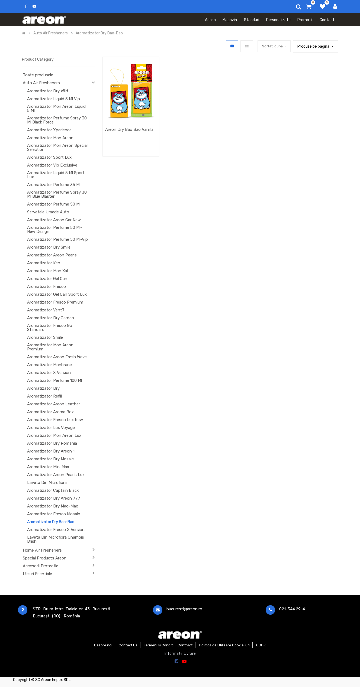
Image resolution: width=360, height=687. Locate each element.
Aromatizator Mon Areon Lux (54, 435)
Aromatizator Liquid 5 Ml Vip (53, 98)
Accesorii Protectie (40, 566)
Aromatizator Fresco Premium (55, 302)
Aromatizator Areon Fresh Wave (57, 356)
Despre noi (103, 645)
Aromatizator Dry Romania (52, 443)
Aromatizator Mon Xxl (47, 270)
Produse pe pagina (313, 46)
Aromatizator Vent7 (46, 310)
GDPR (261, 645)
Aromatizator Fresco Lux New (55, 419)
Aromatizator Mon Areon (50, 137)
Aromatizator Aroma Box (50, 411)
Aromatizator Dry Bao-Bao (50, 522)
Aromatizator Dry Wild (47, 91)
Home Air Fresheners (42, 550)
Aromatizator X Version (49, 372)
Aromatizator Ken (43, 263)
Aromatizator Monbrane (49, 364)
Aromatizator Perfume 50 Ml (53, 204)
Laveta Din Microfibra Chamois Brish (55, 539)
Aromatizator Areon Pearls (52, 255)
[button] (274, 46)
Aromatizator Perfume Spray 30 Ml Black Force (57, 120)
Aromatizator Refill (44, 396)
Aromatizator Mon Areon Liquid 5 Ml (56, 108)
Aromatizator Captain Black (53, 490)
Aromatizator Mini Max (48, 466)
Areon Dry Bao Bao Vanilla (129, 129)
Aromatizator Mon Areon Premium (50, 347)
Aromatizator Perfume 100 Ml (54, 380)
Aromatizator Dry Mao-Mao (52, 506)
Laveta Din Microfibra (47, 482)
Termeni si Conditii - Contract (168, 645)
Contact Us (128, 645)
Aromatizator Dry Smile (48, 247)
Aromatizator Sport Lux (49, 157)
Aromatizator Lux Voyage (51, 427)
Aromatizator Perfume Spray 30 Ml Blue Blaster (57, 194)
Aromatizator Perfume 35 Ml (53, 184)
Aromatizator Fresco (46, 286)
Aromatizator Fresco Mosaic (53, 514)
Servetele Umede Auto (48, 212)
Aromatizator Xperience (49, 130)
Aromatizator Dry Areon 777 (53, 498)
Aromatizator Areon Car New (54, 219)
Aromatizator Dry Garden (50, 317)
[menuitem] (210, 19)
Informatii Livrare (180, 653)
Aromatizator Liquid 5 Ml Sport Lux (56, 174)
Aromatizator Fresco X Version (56, 529)
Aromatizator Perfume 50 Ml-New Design (54, 229)
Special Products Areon (44, 558)
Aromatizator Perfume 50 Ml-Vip (57, 239)
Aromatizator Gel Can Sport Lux (57, 294)
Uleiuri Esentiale (37, 573)
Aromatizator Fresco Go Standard (49, 327)
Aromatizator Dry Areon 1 (51, 451)
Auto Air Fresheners (41, 82)
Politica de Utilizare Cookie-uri (224, 645)
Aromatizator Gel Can (47, 278)
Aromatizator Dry (43, 388)
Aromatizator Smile (45, 337)
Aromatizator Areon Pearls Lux (56, 474)
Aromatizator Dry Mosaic (50, 459)
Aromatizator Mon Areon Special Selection (57, 147)
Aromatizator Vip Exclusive (52, 165)
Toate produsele (38, 75)
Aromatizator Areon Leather (53, 404)
